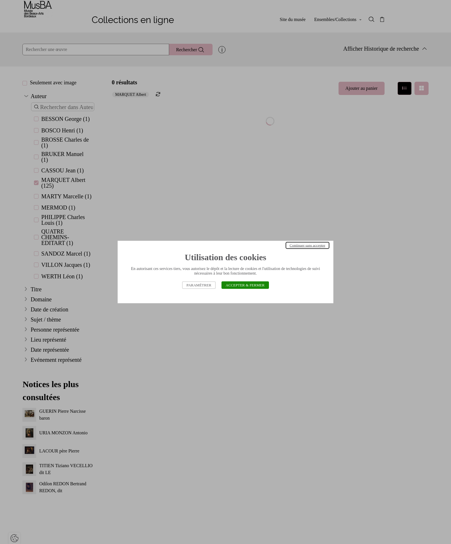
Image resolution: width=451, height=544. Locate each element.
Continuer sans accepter (307, 245)
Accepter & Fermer (245, 285)
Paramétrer (198, 285)
